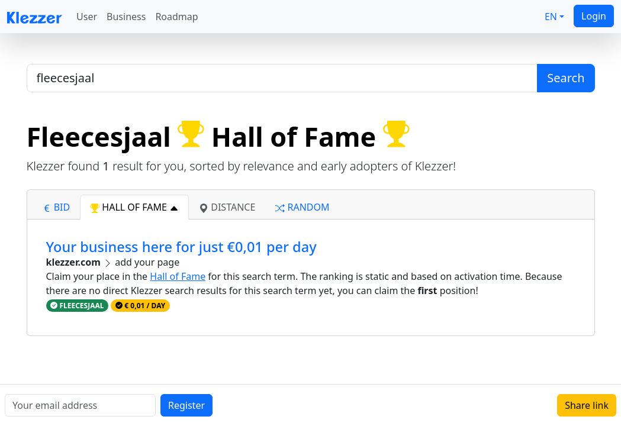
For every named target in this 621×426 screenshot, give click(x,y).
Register (186, 405)
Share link (587, 405)
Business (126, 16)
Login (593, 15)
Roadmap (176, 16)
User (86, 16)
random (302, 207)
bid (56, 207)
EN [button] (551, 16)
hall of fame (134, 207)
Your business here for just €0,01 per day (181, 246)
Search (565, 78)
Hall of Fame (177, 276)
